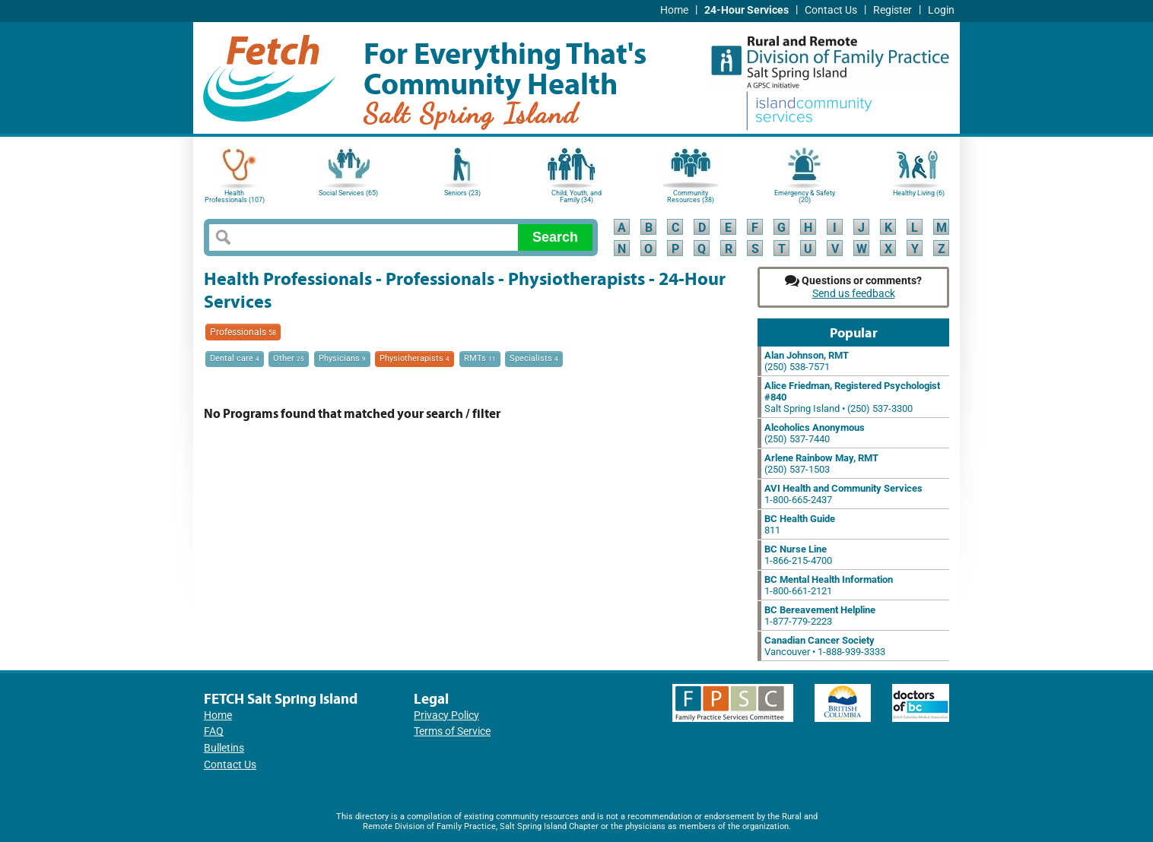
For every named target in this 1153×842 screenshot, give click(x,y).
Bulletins (224, 748)
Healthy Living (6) (919, 193)
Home (674, 10)
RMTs (480, 358)
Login (941, 10)
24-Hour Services (746, 10)
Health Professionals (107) (235, 196)
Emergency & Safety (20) (804, 196)
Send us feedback (853, 293)
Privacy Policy (446, 715)
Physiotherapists (414, 358)
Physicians (342, 358)
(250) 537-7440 (814, 433)
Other (288, 358)
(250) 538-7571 (806, 361)
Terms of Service (452, 731)
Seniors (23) (462, 193)
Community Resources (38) (690, 196)
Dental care (234, 358)
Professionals (243, 332)
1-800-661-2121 (828, 585)
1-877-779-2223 (819, 615)
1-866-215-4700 (798, 554)
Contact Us (831, 10)
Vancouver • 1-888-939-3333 (824, 646)
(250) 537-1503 (821, 463)
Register (892, 10)
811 (799, 524)
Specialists (534, 358)
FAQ (214, 731)
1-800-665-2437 (843, 494)
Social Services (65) (348, 193)
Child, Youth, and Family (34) (576, 196)
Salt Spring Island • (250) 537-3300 (852, 397)
